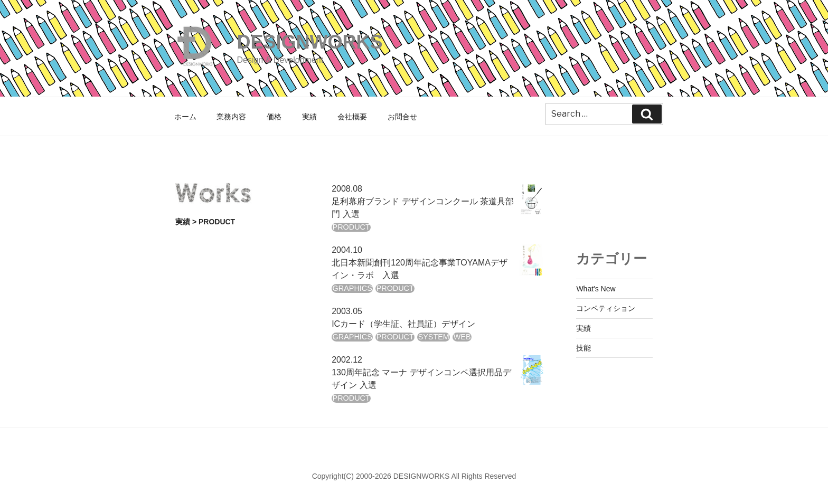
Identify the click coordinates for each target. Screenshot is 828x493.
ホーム (185, 116)
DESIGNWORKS (309, 42)
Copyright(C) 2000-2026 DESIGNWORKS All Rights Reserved (414, 476)
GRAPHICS (352, 288)
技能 (583, 348)
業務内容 (231, 116)
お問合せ (402, 116)
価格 (274, 116)
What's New (595, 289)
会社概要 (352, 116)
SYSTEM (433, 337)
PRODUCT (351, 227)
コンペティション (605, 308)
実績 (309, 116)
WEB (462, 337)
